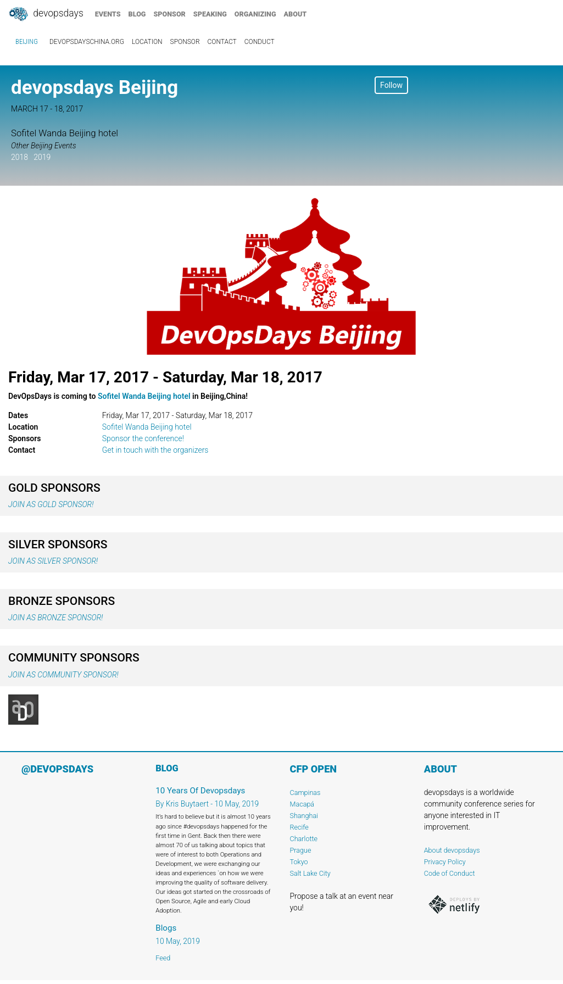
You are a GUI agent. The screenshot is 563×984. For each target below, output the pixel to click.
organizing (255, 14)
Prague (300, 850)
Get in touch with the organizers (155, 450)
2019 (42, 157)
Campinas (305, 792)
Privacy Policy (445, 862)
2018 (19, 157)
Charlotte (304, 839)
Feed (162, 958)
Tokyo (299, 862)
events (108, 14)
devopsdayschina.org (86, 42)
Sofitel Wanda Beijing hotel (144, 396)
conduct (259, 42)
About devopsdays (452, 850)
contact (222, 42)
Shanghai (304, 815)
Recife (299, 827)
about (295, 14)
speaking (210, 14)
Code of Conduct (449, 873)
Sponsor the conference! (143, 438)
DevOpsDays (45, 14)
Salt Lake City (310, 873)
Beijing (26, 42)
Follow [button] (391, 85)
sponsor (169, 14)
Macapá (302, 804)
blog (137, 14)
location (147, 42)
